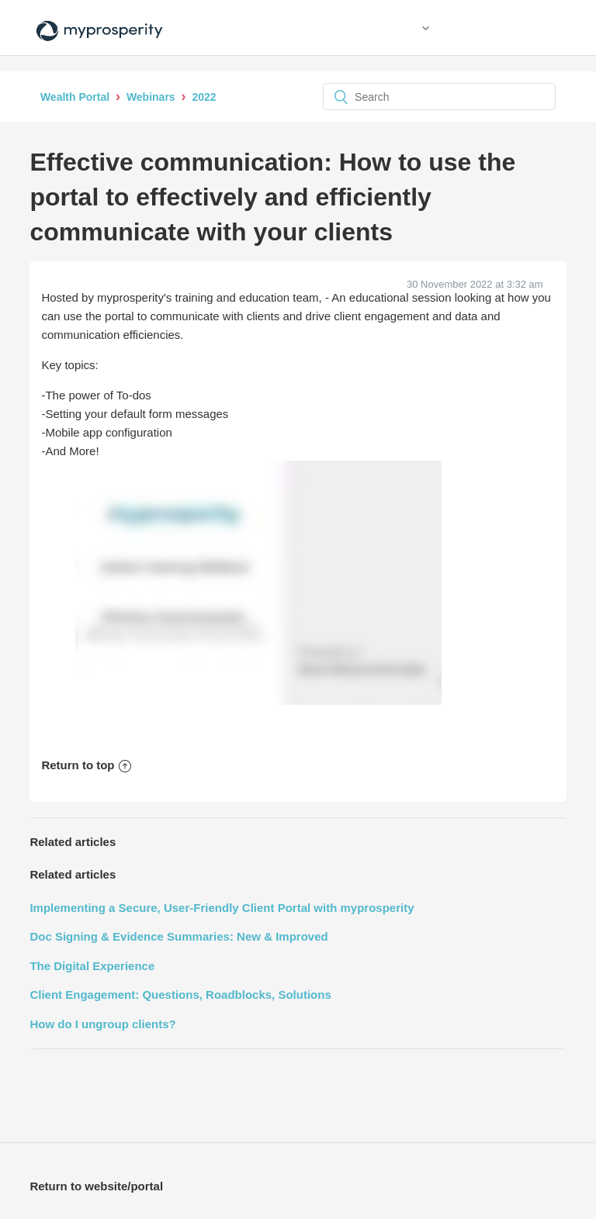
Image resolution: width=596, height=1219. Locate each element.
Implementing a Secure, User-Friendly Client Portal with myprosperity (221, 907)
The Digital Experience (91, 965)
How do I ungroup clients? (102, 1024)
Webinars (150, 97)
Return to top (85, 765)
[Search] (439, 96)
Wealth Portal (74, 97)
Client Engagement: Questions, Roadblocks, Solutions (180, 994)
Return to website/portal (96, 1186)
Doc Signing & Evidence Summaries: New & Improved (178, 936)
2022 (204, 97)
